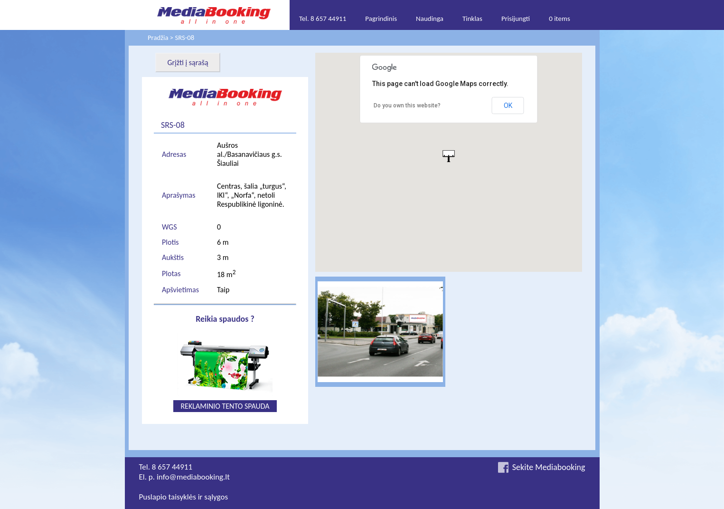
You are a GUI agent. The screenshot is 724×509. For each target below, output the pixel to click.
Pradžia (158, 37)
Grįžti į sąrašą (187, 62)
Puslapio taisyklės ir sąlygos (183, 497)
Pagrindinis (381, 18)
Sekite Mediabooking (548, 467)
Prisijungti (515, 18)
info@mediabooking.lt (193, 477)
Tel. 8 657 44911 (322, 18)
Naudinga (429, 18)
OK (508, 105)
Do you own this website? (407, 105)
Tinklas (472, 18)
